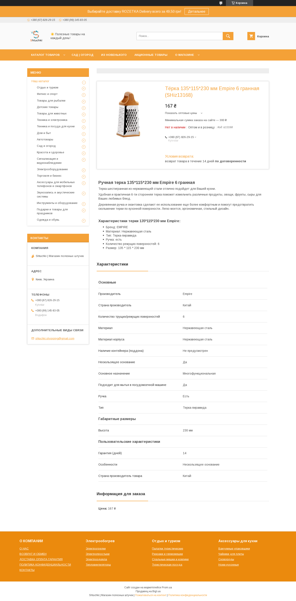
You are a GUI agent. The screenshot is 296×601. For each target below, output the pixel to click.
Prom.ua (167, 587)
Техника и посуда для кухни (56, 126)
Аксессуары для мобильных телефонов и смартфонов (56, 184)
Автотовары (45, 139)
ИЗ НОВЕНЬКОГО (114, 54)
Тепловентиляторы (98, 564)
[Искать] (228, 36)
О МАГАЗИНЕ (184, 54)
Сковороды (226, 559)
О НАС (24, 548)
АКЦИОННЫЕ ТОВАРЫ (150, 54)
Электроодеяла (96, 559)
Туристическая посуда (167, 564)
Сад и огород (46, 145)
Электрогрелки (96, 548)
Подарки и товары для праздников (52, 211)
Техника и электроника (52, 119)
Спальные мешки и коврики (170, 559)
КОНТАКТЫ (27, 570)
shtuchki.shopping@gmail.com (54, 338)
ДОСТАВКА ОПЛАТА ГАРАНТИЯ (41, 559)
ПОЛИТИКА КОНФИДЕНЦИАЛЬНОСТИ (45, 564)
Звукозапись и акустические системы (55, 194)
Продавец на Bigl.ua (148, 591)
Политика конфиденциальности (187, 595)
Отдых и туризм (47, 87)
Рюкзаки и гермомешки (167, 553)
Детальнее (196, 11)
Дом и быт (44, 133)
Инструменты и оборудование (57, 203)
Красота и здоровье (50, 152)
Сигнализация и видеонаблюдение (49, 160)
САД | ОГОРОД (82, 54)
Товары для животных (52, 113)
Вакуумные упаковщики (234, 548)
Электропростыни (98, 553)
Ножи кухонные (228, 564)
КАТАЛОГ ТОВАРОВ (45, 54)
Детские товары (47, 107)
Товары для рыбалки (51, 100)
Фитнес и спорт (47, 94)
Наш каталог (40, 81)
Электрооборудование (52, 169)
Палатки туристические (167, 548)
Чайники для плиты (231, 553)
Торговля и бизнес (49, 175)
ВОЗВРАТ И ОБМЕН (33, 553)
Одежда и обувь (48, 219)
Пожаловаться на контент (150, 595)
